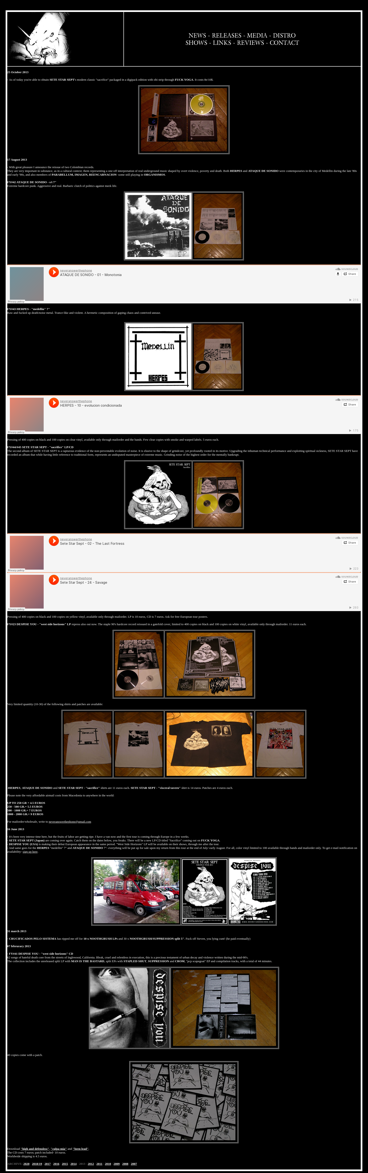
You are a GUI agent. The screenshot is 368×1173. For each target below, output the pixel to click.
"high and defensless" (35, 1148)
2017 (48, 1163)
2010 (108, 1163)
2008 (125, 1163)
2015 (65, 1163)
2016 (56, 1163)
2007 (134, 1163)
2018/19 (37, 1163)
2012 (91, 1163)
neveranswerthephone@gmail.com (70, 821)
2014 (73, 1163)
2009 (117, 1163)
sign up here (30, 851)
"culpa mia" (59, 1148)
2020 (26, 1163)
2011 (99, 1163)
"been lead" (80, 1148)
